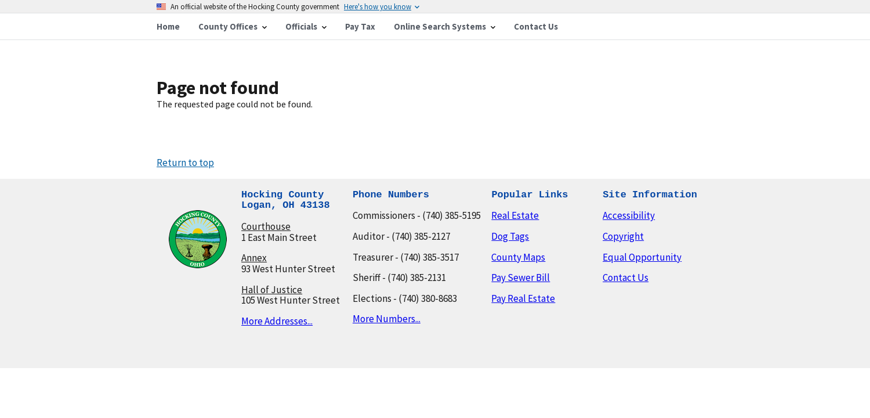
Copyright (623, 236)
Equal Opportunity (642, 257)
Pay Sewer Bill (520, 277)
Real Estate (515, 215)
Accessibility (629, 215)
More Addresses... (277, 321)
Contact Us (625, 277)
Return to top (185, 162)
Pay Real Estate (523, 298)
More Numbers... (386, 318)
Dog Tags (510, 236)
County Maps (518, 257)
